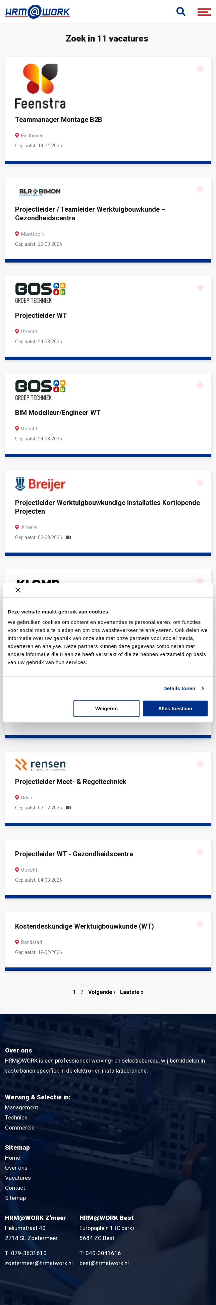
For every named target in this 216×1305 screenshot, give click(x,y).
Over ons (16, 1167)
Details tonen (179, 688)
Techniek (16, 1117)
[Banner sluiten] (111, 590)
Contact (15, 1187)
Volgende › (101, 992)
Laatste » (132, 992)
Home (12, 1157)
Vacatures (18, 1177)
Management (21, 1107)
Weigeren (106, 708)
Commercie (20, 1127)
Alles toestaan (175, 708)
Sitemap (15, 1197)
